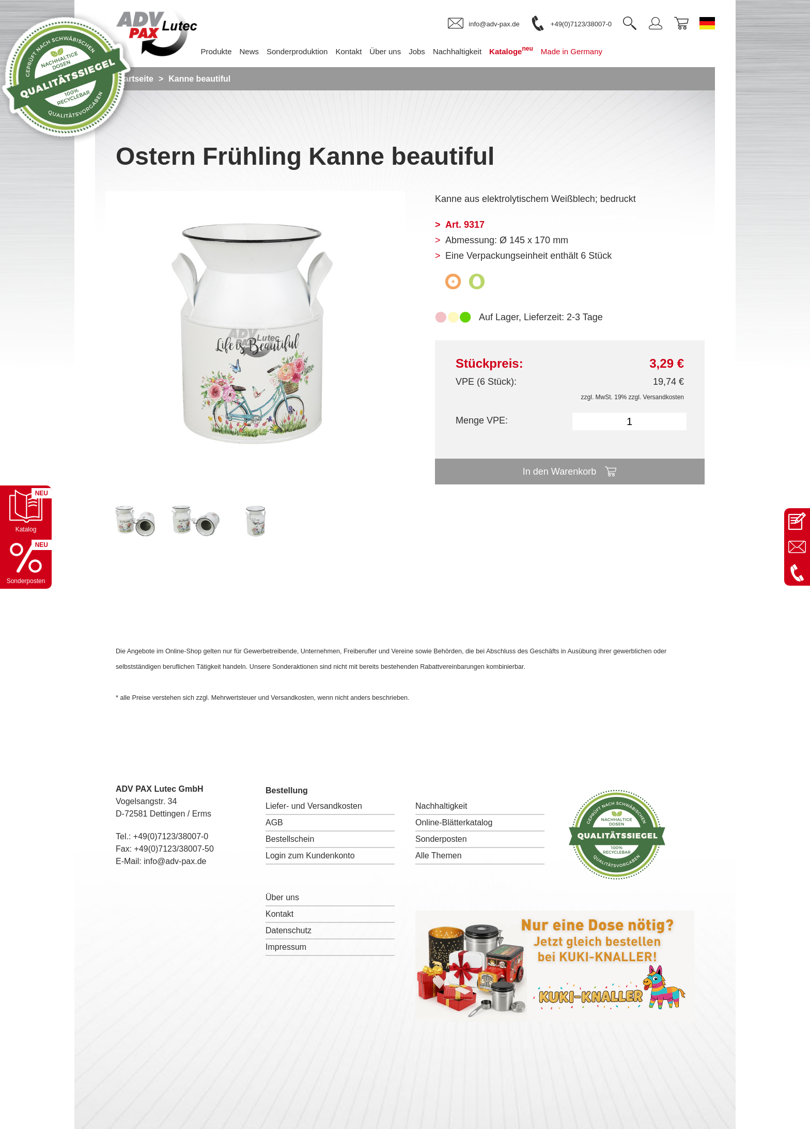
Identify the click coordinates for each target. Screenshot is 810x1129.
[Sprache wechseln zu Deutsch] (707, 23)
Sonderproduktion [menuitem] (297, 51)
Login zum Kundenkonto (310, 855)
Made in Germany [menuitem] (571, 51)
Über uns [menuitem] (385, 51)
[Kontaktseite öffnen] (797, 521)
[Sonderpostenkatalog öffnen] (26, 563)
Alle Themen (438, 855)
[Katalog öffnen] (26, 511)
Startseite (134, 78)
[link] (483, 23)
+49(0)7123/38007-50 (174, 848)
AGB (274, 822)
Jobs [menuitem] (417, 51)
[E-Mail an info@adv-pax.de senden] (797, 547)
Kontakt (279, 914)
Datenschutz (288, 930)
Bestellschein (290, 839)
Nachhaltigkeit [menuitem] (457, 51)
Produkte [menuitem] (215, 51)
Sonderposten (441, 839)
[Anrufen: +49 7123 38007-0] (797, 573)
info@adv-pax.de (175, 861)
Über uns (282, 897)
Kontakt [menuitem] (348, 51)
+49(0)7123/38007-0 (170, 836)
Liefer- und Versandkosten (314, 806)
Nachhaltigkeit (441, 806)
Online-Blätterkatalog (453, 822)
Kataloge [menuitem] (511, 50)
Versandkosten (663, 397)
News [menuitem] (249, 51)
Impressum (286, 947)
